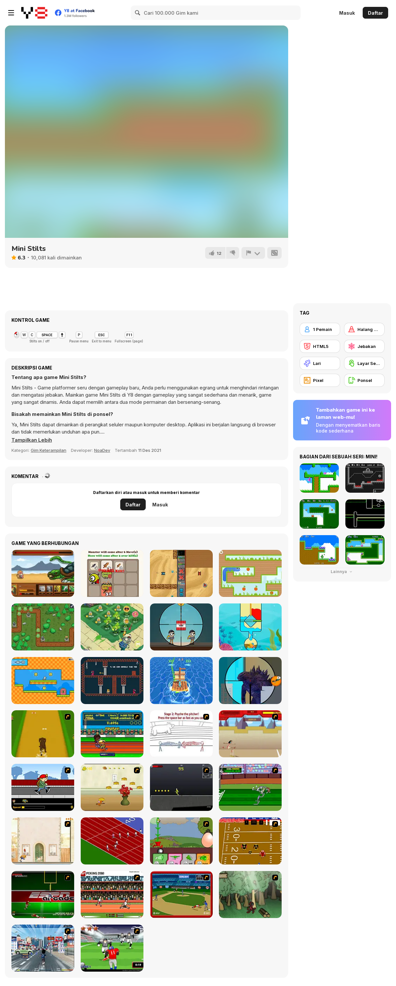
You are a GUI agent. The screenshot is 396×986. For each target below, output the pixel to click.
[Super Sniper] (181, 626)
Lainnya (342, 571)
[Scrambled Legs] (250, 840)
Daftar (375, 13)
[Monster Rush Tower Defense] (42, 626)
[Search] (138, 13)
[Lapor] (253, 253)
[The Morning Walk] (42, 840)
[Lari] (320, 363)
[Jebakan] (364, 346)
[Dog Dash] (42, 733)
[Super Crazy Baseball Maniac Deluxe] (181, 733)
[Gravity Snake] (250, 573)
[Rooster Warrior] (42, 573)
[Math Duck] (42, 680)
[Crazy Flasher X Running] (181, 787)
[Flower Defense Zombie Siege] (112, 626)
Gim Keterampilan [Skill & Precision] (48, 450)
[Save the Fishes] (250, 626)
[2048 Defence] (112, 573)
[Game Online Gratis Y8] (34, 13)
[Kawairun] (250, 894)
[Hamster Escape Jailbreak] (112, 680)
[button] (31, 440)
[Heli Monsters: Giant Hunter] (250, 680)
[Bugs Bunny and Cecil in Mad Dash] (250, 787)
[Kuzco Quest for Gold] (250, 733)
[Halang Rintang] (364, 329)
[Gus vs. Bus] (42, 787)
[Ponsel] (364, 380)
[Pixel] (320, 380)
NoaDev (102, 450)
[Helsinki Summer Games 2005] (112, 733)
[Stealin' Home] (181, 894)
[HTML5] (320, 346)
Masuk (347, 13)
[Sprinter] (112, 840)
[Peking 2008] (112, 894)
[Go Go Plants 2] (181, 840)
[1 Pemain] (320, 329)
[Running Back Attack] (112, 948)
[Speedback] (42, 894)
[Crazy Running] (42, 948)
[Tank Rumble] (181, 573)
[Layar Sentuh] (364, 363)
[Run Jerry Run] (112, 787)
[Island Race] (181, 680)
